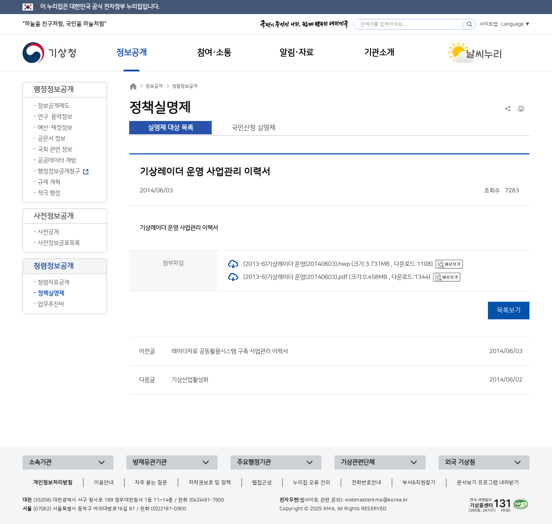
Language (512, 24)
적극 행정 (49, 193)
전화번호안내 (366, 483)
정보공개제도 (53, 106)
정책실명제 (51, 293)
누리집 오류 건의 (311, 483)
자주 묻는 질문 (151, 483)
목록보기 (509, 310)
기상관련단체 (358, 462)
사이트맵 (488, 24)
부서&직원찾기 (418, 483)
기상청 (49, 52)
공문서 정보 (51, 138)
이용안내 (104, 483)
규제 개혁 (49, 182)
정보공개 (154, 86)
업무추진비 (51, 304)
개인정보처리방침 (53, 483)
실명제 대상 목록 (170, 128)
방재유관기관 (150, 462)
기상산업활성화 (346, 380)
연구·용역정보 (55, 117)
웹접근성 (262, 483)
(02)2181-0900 (168, 509)
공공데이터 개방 (57, 160)
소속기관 (40, 462)
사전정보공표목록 (59, 243)
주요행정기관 (254, 462)
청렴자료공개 (53, 282)
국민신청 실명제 (253, 128)
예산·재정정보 (55, 127)
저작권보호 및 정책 (210, 483)
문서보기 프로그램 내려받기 (488, 483)
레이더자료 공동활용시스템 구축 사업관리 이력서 (346, 351)
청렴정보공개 (184, 86)
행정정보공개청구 (59, 171)
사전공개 (48, 232)
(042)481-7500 (206, 500)
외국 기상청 (460, 462)
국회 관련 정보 (55, 149)
